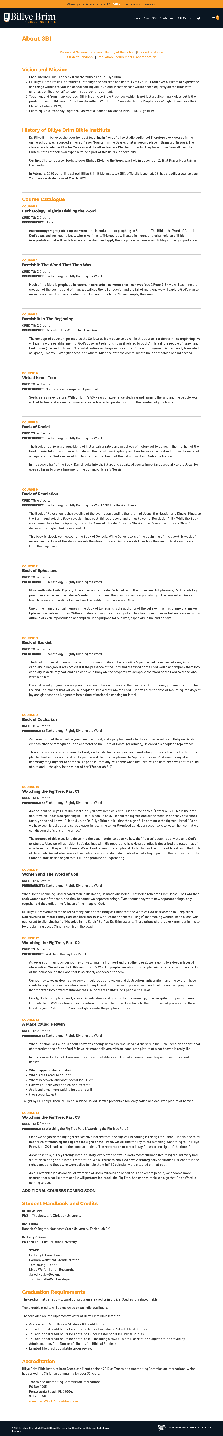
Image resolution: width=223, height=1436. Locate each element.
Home (136, 18)
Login (197, 18)
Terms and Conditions (68, 1428)
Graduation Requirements (115, 57)
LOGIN (116, 4)
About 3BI (150, 18)
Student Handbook (80, 57)
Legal (54, 1428)
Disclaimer (17, 1431)
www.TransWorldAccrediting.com (53, 1401)
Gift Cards (184, 18)
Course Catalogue (150, 52)
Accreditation (146, 57)
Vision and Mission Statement (81, 52)
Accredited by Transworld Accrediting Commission (184, 1427)
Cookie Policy (103, 1428)
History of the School (120, 52)
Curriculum (167, 18)
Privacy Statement (87, 1428)
